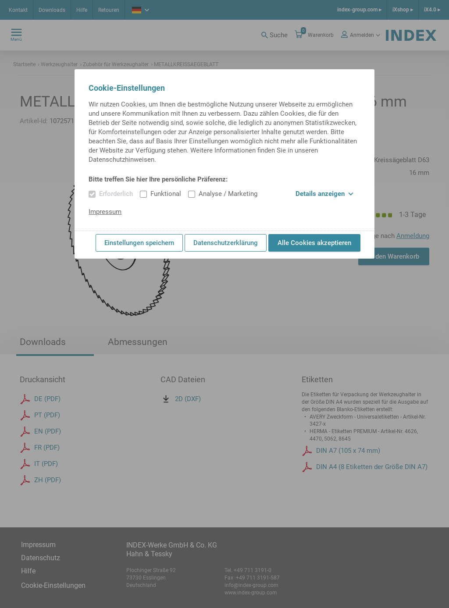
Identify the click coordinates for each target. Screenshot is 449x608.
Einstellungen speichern (139, 243)
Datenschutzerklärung (225, 243)
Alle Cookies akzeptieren (314, 243)
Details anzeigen (324, 194)
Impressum (105, 212)
